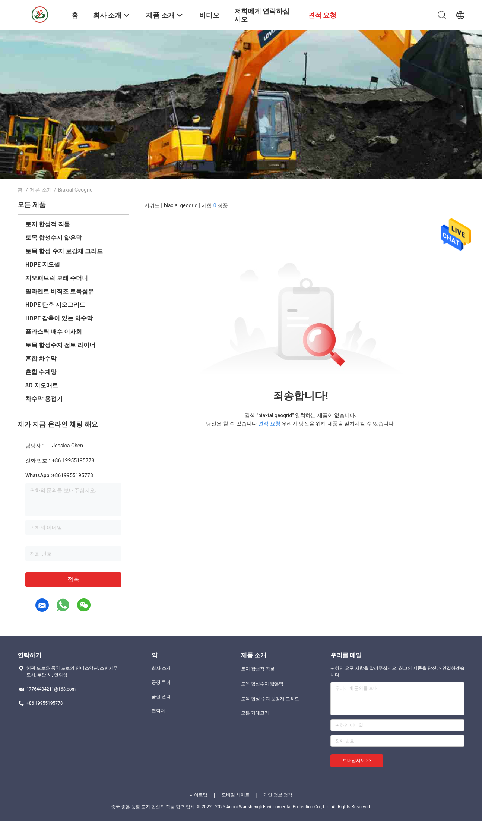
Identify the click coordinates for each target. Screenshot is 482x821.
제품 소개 (41, 190)
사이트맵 (198, 795)
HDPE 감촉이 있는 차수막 (59, 318)
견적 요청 (269, 424)
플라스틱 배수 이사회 (53, 331)
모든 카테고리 (255, 712)
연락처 (158, 710)
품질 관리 (161, 696)
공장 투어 (161, 682)
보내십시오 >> (357, 760)
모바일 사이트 (236, 795)
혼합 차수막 (41, 358)
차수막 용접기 (44, 398)
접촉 (73, 579)
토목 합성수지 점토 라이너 (60, 345)
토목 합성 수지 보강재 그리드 (64, 251)
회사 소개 (161, 668)
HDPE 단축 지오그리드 (55, 304)
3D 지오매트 (41, 385)
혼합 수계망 (41, 371)
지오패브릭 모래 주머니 (56, 277)
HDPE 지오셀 (42, 264)
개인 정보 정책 (277, 795)
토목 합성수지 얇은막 (53, 237)
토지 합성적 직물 (47, 224)
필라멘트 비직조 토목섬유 (59, 291)
